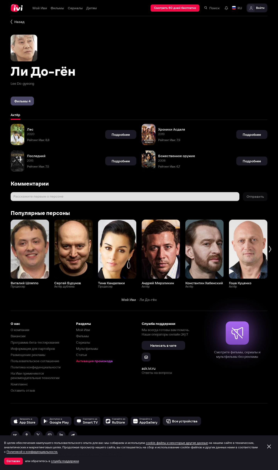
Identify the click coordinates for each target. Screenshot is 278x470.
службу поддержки (65, 461)
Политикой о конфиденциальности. (32, 451)
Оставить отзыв (23, 390)
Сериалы (83, 342)
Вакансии (18, 336)
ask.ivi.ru (149, 368)
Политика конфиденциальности (36, 367)
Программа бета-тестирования (35, 342)
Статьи (81, 355)
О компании (20, 330)
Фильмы (82, 336)
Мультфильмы (87, 348)
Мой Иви (83, 330)
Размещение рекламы (28, 355)
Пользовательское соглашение (35, 361)
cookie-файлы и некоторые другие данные (177, 442)
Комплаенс (19, 384)
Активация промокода (94, 361)
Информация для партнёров (33, 348)
